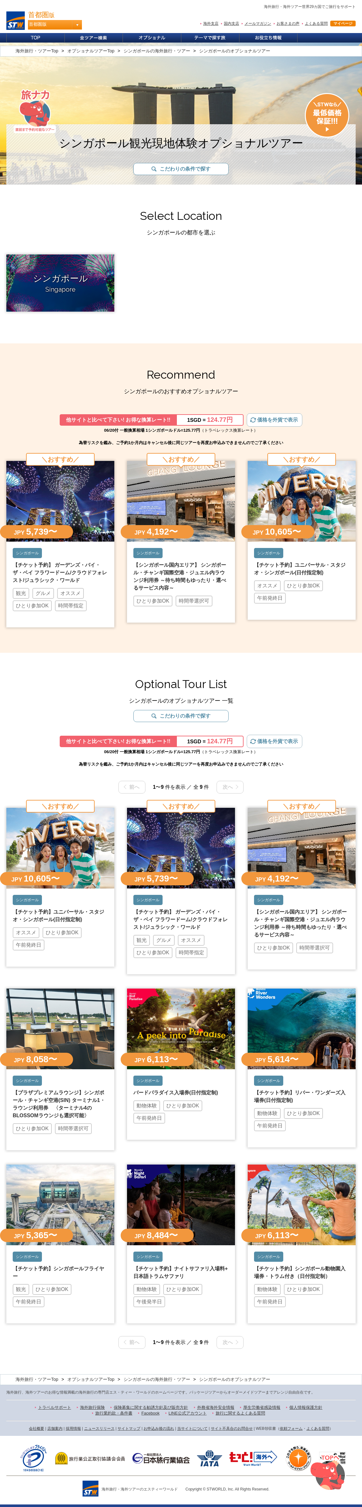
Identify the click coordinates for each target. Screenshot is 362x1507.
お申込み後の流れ (159, 1428)
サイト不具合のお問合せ (232, 1428)
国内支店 (231, 23)
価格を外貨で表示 (277, 419)
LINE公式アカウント (188, 1413)
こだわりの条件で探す (185, 169)
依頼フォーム (291, 1428)
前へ (134, 787)
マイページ (342, 23)
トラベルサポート (54, 1407)
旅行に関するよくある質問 (240, 1413)
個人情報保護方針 (305, 1407)
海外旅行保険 (92, 1407)
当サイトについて (192, 1428)
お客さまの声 (288, 23)
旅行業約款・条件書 (113, 1413)
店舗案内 (55, 1428)
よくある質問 (316, 23)
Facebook (150, 1413)
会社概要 (36, 1428)
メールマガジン (258, 23)
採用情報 (73, 1428)
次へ (228, 787)
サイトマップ (128, 1428)
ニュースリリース (99, 1428)
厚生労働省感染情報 (261, 1407)
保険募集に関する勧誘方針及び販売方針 (151, 1407)
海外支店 (210, 23)
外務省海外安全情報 (215, 1407)
